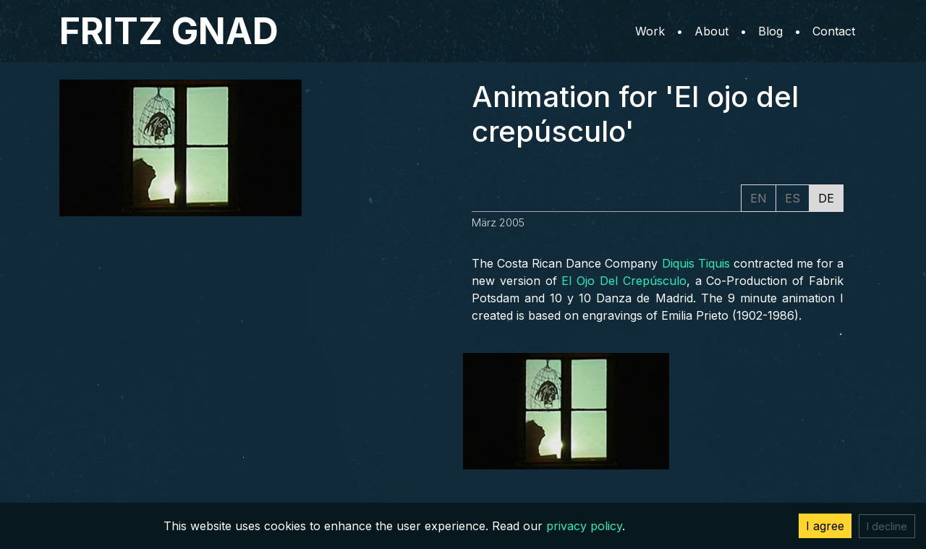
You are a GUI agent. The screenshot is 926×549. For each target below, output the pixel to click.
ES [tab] (792, 198)
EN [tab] (758, 198)
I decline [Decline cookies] (887, 526)
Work (650, 31)
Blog (770, 31)
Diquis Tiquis (696, 263)
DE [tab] (826, 198)
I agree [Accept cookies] (825, 526)
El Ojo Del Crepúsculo (623, 280)
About (711, 31)
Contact (833, 31)
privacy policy (584, 526)
